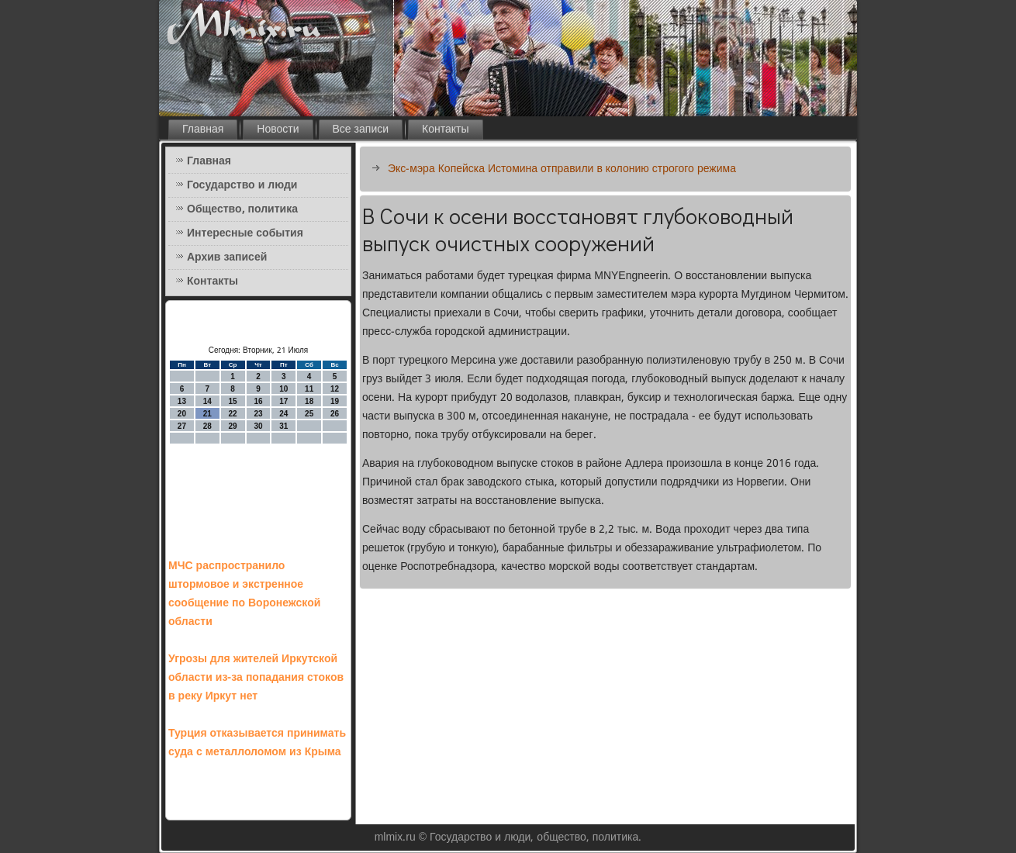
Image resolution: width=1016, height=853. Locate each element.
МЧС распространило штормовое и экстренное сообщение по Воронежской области (244, 594)
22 (233, 413)
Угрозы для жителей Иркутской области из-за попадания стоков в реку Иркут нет (256, 678)
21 (207, 413)
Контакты (445, 129)
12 (334, 389)
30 (258, 426)
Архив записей (227, 257)
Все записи (361, 129)
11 (309, 389)
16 (258, 401)
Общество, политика (242, 209)
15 (233, 401)
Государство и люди (242, 185)
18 (309, 401)
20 (182, 413)
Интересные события (245, 233)
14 (207, 401)
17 (283, 401)
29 (233, 426)
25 (309, 413)
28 (207, 426)
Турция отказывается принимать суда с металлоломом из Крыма (257, 742)
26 (334, 413)
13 (182, 401)
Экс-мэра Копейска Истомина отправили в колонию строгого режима (562, 169)
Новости (278, 129)
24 (283, 413)
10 (283, 389)
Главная (202, 129)
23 (258, 413)
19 (334, 401)
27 (182, 426)
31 (283, 426)
